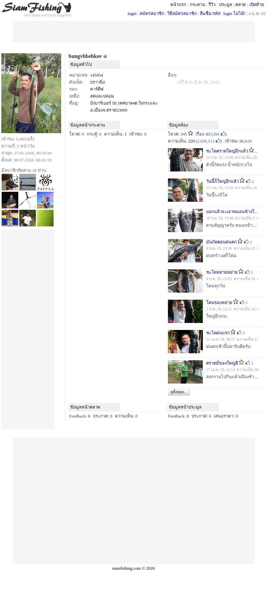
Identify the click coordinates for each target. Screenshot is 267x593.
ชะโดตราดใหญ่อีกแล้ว (227, 150)
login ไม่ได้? (234, 13)
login (132, 13)
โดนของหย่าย (219, 302)
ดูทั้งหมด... (179, 392)
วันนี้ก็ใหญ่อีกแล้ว (222, 181)
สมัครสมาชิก (152, 13)
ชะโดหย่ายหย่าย (222, 272)
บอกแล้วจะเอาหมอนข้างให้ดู (233, 211)
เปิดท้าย (256, 4)
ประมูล (225, 4)
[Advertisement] (133, 31)
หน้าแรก (178, 4)
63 (208, 134)
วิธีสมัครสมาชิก (182, 13)
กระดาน (197, 4)
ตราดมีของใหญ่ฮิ (222, 363)
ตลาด (240, 4)
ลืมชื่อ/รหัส (210, 13)
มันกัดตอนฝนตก (221, 241)
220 (191, 141)
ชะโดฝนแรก (218, 332)
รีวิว (211, 4)
